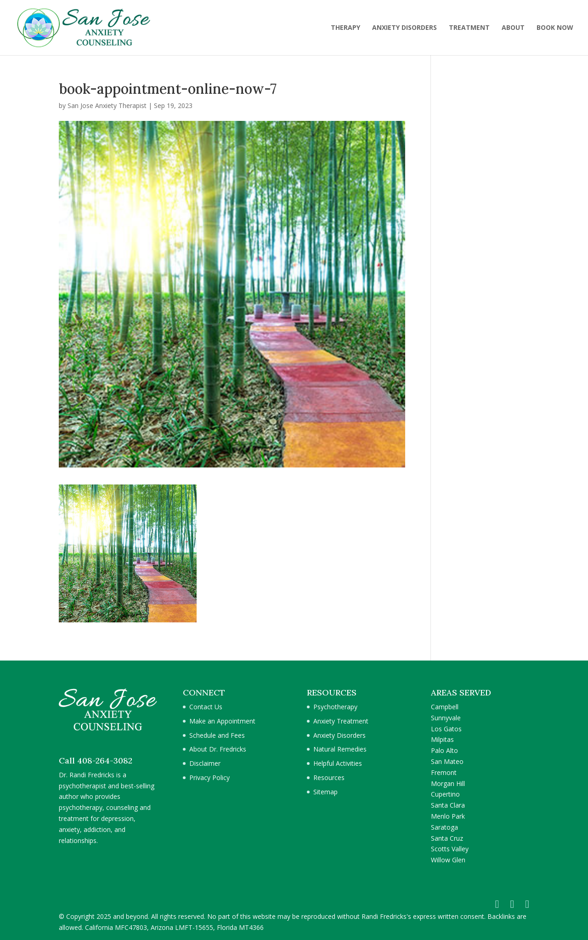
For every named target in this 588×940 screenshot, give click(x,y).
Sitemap (325, 791)
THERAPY (345, 28)
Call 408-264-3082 (95, 760)
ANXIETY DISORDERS (404, 28)
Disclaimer (204, 763)
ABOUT (513, 28)
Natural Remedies (340, 749)
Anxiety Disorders (339, 735)
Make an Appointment (222, 721)
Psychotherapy (335, 706)
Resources (329, 777)
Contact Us (205, 706)
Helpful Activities (337, 763)
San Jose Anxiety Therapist (107, 105)
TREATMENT (469, 28)
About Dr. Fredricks (217, 749)
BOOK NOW (555, 28)
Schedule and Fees (217, 735)
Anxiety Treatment (340, 721)
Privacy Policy (209, 777)
